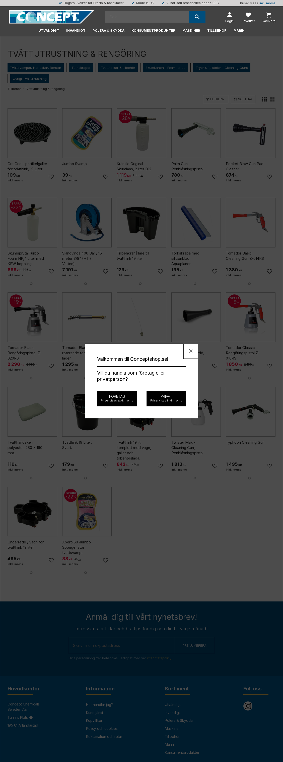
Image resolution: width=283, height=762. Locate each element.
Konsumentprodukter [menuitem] (153, 30)
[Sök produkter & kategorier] (147, 17)
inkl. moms (267, 3)
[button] (248, 18)
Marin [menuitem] (239, 30)
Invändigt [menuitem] (76, 30)
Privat (166, 398)
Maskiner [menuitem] (191, 30)
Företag (117, 398)
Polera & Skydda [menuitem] (108, 30)
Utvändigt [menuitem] (48, 30)
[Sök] (197, 17)
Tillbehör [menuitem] (217, 30)
